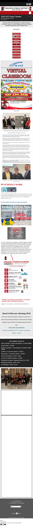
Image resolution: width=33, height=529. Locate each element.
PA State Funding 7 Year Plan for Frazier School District (14, 202)
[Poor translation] (4, 524)
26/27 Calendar (4, 19)
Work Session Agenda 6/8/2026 (16, 327)
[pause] (16, 388)
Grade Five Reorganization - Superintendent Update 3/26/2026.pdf (15, 304)
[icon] (30, 4)
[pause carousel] (29, 16)
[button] (3, 378)
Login (30, 0)
